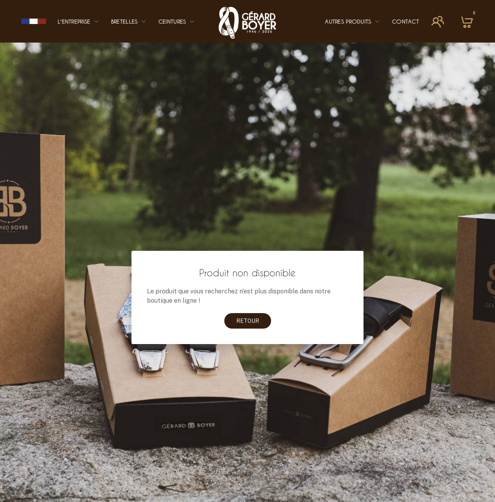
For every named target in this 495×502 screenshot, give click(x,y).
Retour (247, 321)
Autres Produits (352, 21)
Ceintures (176, 21)
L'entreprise (78, 21)
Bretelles (129, 21)
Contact (405, 21)
